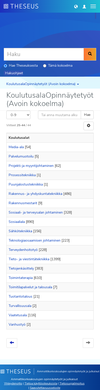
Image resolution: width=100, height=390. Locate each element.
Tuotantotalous (20, 296)
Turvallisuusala (20, 305)
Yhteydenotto (13, 383)
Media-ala (16, 147)
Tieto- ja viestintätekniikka (29, 259)
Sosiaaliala (17, 221)
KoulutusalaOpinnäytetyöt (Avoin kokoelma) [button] (42, 84)
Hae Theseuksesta (21, 65)
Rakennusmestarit (23, 203)
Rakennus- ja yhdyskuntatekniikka (35, 193)
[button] (76, 6)
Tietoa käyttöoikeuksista (41, 383)
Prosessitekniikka (22, 175)
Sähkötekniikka (20, 231)
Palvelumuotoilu (21, 156)
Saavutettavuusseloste (45, 388)
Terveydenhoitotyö (23, 249)
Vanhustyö (17, 324)
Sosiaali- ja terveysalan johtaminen (36, 212)
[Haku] (44, 54)
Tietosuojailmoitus (72, 383)
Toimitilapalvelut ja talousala (30, 287)
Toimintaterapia (21, 277)
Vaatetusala (18, 315)
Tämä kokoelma (57, 65)
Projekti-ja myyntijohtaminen (31, 165)
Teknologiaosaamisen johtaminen (35, 240)
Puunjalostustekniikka (26, 184)
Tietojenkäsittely (21, 268)
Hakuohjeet (14, 73)
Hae (87, 114)
